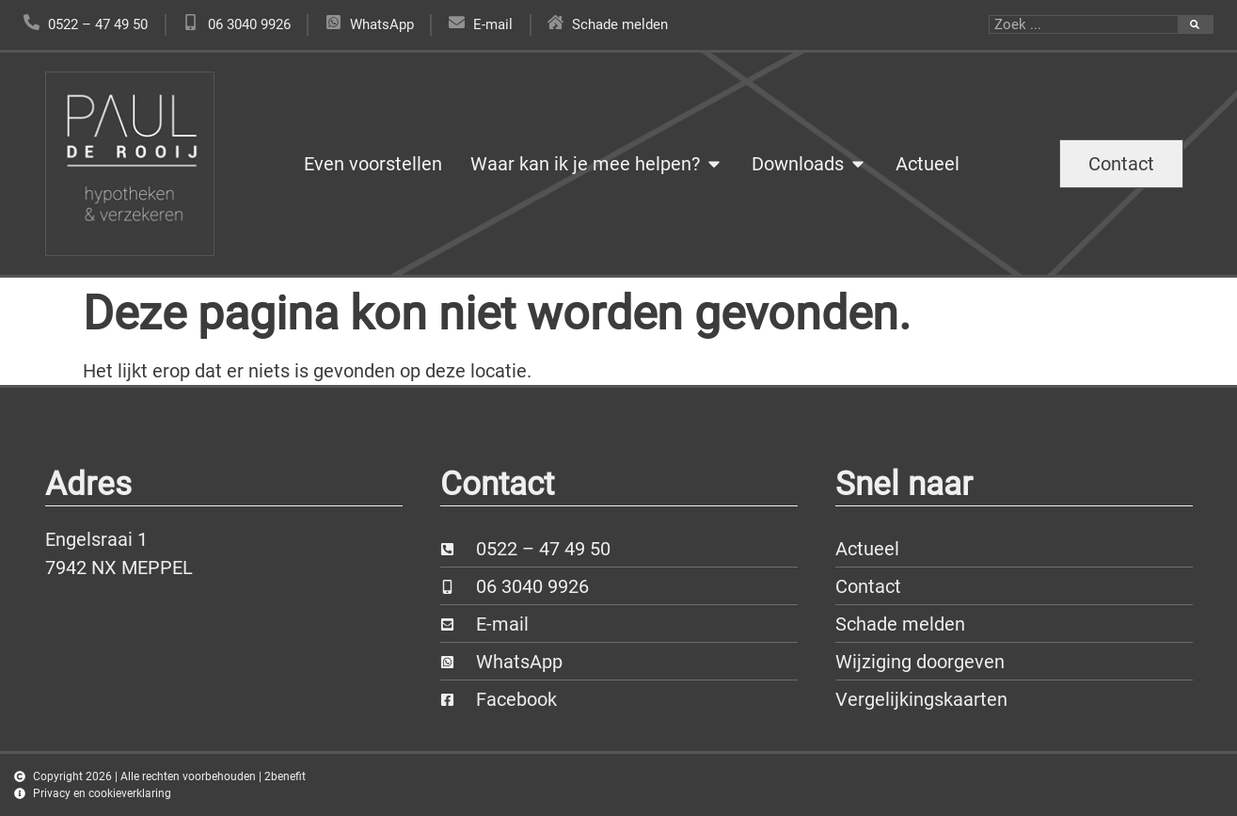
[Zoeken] (1195, 24)
